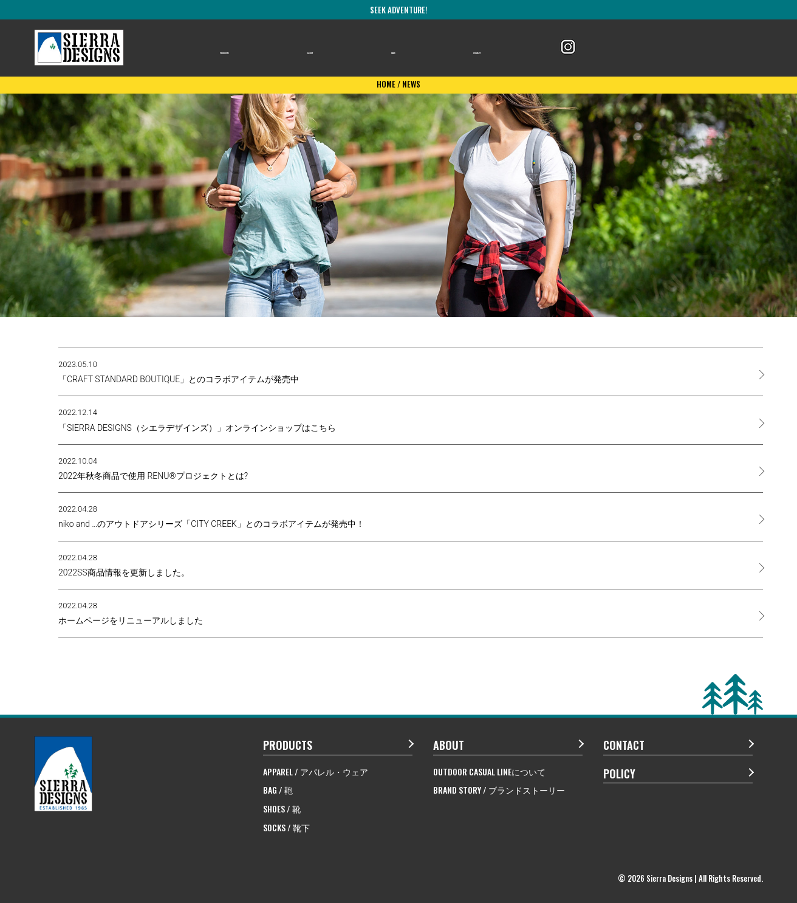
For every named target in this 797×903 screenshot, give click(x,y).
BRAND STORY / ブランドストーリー (499, 789)
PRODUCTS (246, 48)
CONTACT (492, 48)
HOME (386, 84)
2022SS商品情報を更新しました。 (124, 565)
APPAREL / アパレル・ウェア (315, 771)
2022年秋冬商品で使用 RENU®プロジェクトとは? (153, 468)
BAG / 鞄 (278, 789)
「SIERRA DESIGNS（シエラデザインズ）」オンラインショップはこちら (197, 420)
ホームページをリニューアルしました (130, 613)
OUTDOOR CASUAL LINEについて (489, 771)
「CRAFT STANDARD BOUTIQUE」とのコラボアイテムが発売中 (178, 372)
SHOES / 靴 (282, 808)
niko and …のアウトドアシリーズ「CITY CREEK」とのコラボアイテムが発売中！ (211, 516)
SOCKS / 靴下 (286, 827)
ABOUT (335, 48)
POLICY (619, 773)
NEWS (410, 48)
